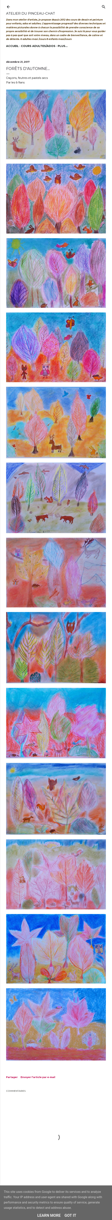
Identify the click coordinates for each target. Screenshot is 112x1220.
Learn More (49, 1215)
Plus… (63, 46)
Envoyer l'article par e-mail (38, 1077)
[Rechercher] (103, 6)
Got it (70, 1215)
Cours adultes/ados (38, 46)
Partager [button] (12, 1077)
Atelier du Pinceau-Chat (30, 13)
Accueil (12, 46)
